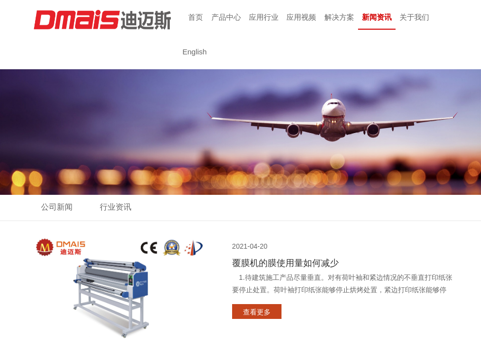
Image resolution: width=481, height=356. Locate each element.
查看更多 (257, 312)
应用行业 (264, 17)
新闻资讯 (377, 17)
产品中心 (226, 17)
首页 (195, 17)
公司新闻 (57, 207)
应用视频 (301, 17)
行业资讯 (115, 207)
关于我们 (414, 17)
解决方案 (339, 17)
